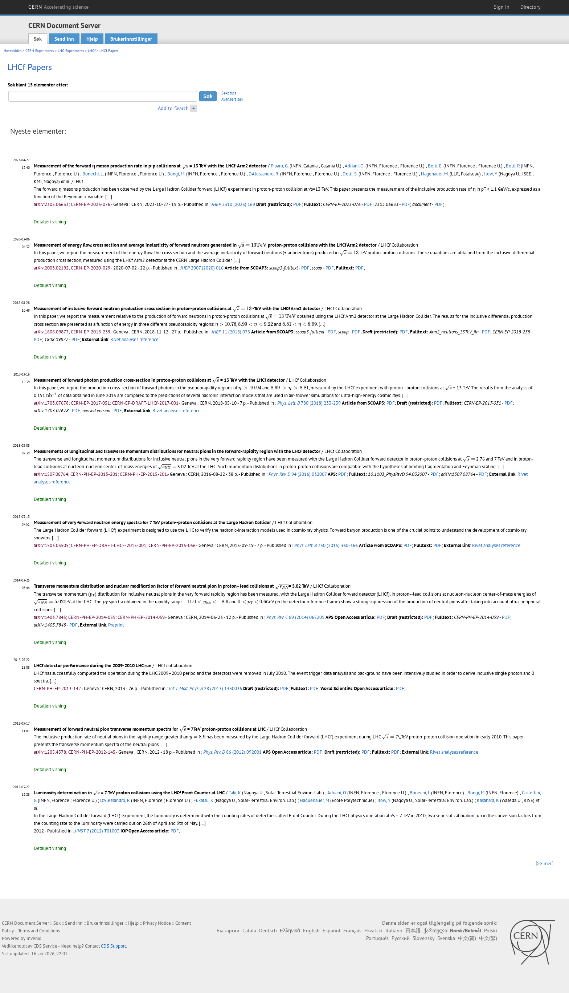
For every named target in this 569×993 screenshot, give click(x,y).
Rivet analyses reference (134, 339)
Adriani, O (336, 793)
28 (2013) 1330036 (205, 688)
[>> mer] (544, 863)
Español (331, 930)
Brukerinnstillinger (131, 39)
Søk (38, 39)
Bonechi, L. (93, 174)
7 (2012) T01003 (97, 831)
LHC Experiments (71, 50)
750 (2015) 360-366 (326, 545)
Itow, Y (383, 800)
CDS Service (45, 946)
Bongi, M (475, 793)
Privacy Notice (157, 923)
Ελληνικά (290, 930)
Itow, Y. (491, 174)
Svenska (446, 938)
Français (352, 930)
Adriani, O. (354, 166)
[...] (108, 197)
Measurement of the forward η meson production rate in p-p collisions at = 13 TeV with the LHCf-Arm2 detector (150, 166)
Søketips (228, 93)
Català (249, 930)
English (311, 930)
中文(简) (467, 938)
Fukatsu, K (203, 800)
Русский (401, 938)
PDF (297, 204)
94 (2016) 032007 (298, 474)
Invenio (33, 938)
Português (377, 938)
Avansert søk (232, 99)
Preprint (116, 625)
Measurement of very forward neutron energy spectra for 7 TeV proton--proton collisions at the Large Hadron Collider (152, 522)
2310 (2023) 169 (233, 204)
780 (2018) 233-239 (309, 403)
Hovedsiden (12, 50)
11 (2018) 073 (231, 332)
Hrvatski (373, 930)
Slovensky (423, 938)
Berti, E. (435, 166)
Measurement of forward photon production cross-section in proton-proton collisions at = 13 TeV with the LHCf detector (159, 380)
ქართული (435, 930)
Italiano (393, 930)
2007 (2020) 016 (202, 268)
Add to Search (173, 108)
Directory (530, 7)
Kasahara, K (488, 800)
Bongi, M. (176, 174)
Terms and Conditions (39, 931)
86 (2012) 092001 (232, 752)
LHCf (91, 50)
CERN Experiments (39, 50)
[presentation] (185, 166)
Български (228, 930)
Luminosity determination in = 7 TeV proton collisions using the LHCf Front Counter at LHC (129, 793)
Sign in (501, 7)
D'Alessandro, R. (264, 174)
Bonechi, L (420, 793)
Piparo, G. (279, 166)
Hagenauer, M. (435, 174)
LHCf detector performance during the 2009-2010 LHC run (92, 665)
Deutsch (268, 930)
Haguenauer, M (314, 800)
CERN (58, 7)
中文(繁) (488, 938)
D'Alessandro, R (115, 800)
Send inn (64, 39)
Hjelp (92, 39)
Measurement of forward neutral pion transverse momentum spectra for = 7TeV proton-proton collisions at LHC (150, 729)
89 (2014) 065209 (295, 617)
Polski (490, 930)
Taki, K (235, 793)
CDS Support (113, 946)
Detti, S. (350, 174)
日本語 (413, 930)
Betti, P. (513, 166)
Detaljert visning (50, 222)
